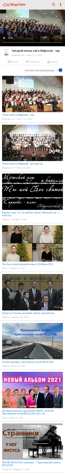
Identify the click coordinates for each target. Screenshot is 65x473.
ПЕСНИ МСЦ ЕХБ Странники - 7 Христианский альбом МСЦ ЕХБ (31, 464)
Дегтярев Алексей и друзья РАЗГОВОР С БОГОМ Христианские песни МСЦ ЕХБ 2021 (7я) (28, 412)
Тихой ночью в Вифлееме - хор (18, 115)
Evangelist (7, 469)
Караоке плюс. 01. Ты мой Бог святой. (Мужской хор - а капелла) (30, 214)
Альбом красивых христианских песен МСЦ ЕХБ (27, 362)
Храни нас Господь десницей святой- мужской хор (28, 313)
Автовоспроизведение (43, 70)
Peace (4, 268)
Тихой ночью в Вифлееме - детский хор (22, 163)
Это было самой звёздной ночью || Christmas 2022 (27, 264)
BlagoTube (14, 4)
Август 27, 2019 (34, 55)
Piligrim (6, 219)
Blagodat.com (18, 55)
